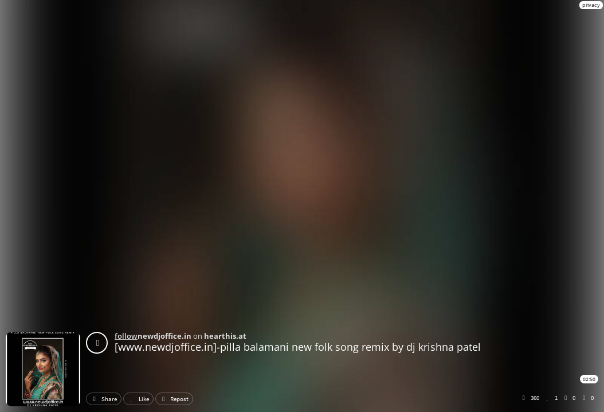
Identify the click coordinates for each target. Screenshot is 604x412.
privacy (591, 5)
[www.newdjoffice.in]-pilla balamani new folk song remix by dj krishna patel (298, 347)
